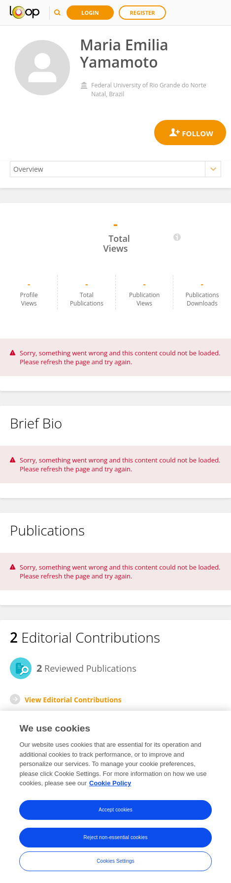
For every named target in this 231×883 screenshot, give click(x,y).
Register (142, 12)
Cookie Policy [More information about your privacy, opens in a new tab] (110, 783)
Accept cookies (115, 809)
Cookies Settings (115, 861)
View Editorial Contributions (73, 699)
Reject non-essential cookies (115, 837)
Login (90, 12)
